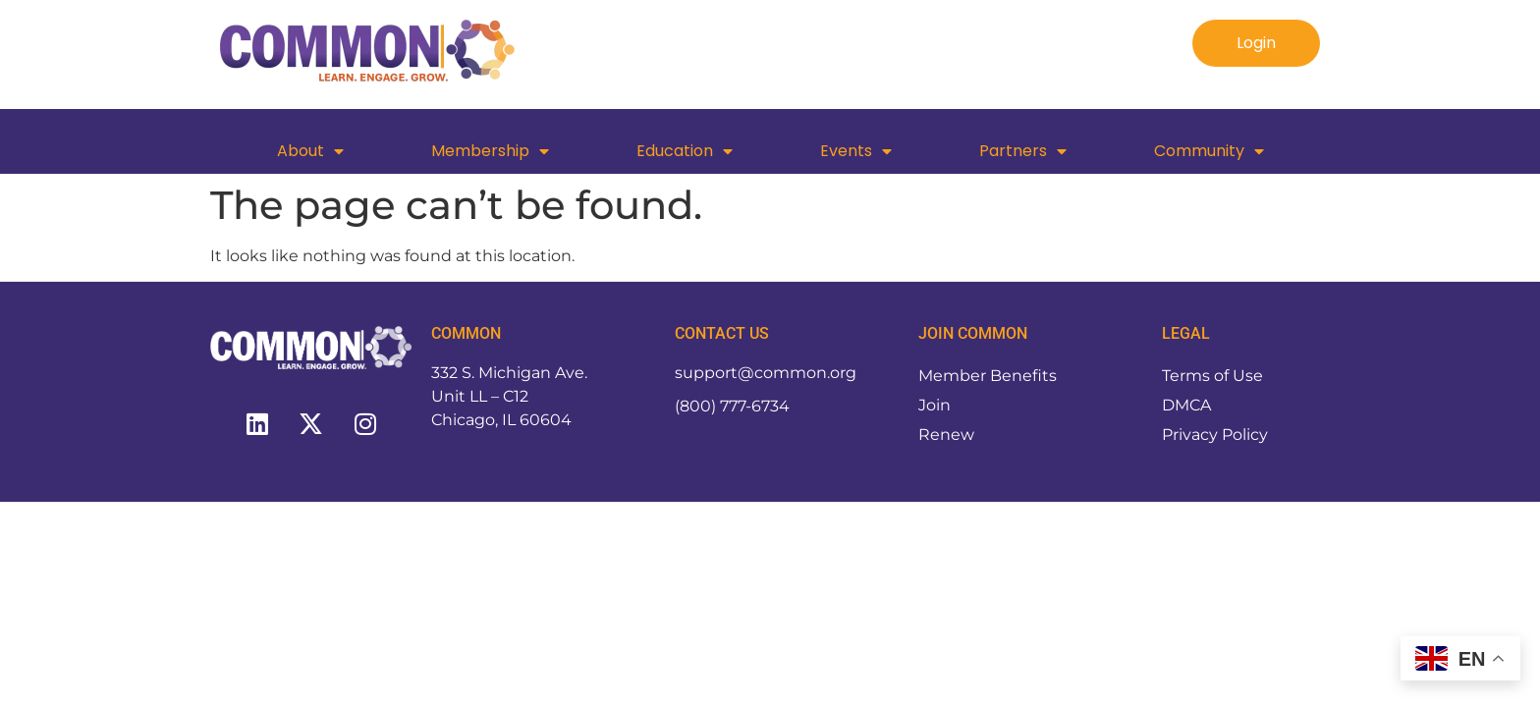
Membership (490, 151)
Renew (946, 434)
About (310, 151)
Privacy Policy (1215, 434)
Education (684, 151)
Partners (1023, 151)
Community (1209, 151)
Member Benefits (987, 375)
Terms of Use (1212, 375)
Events (856, 151)
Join (934, 405)
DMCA (1186, 405)
